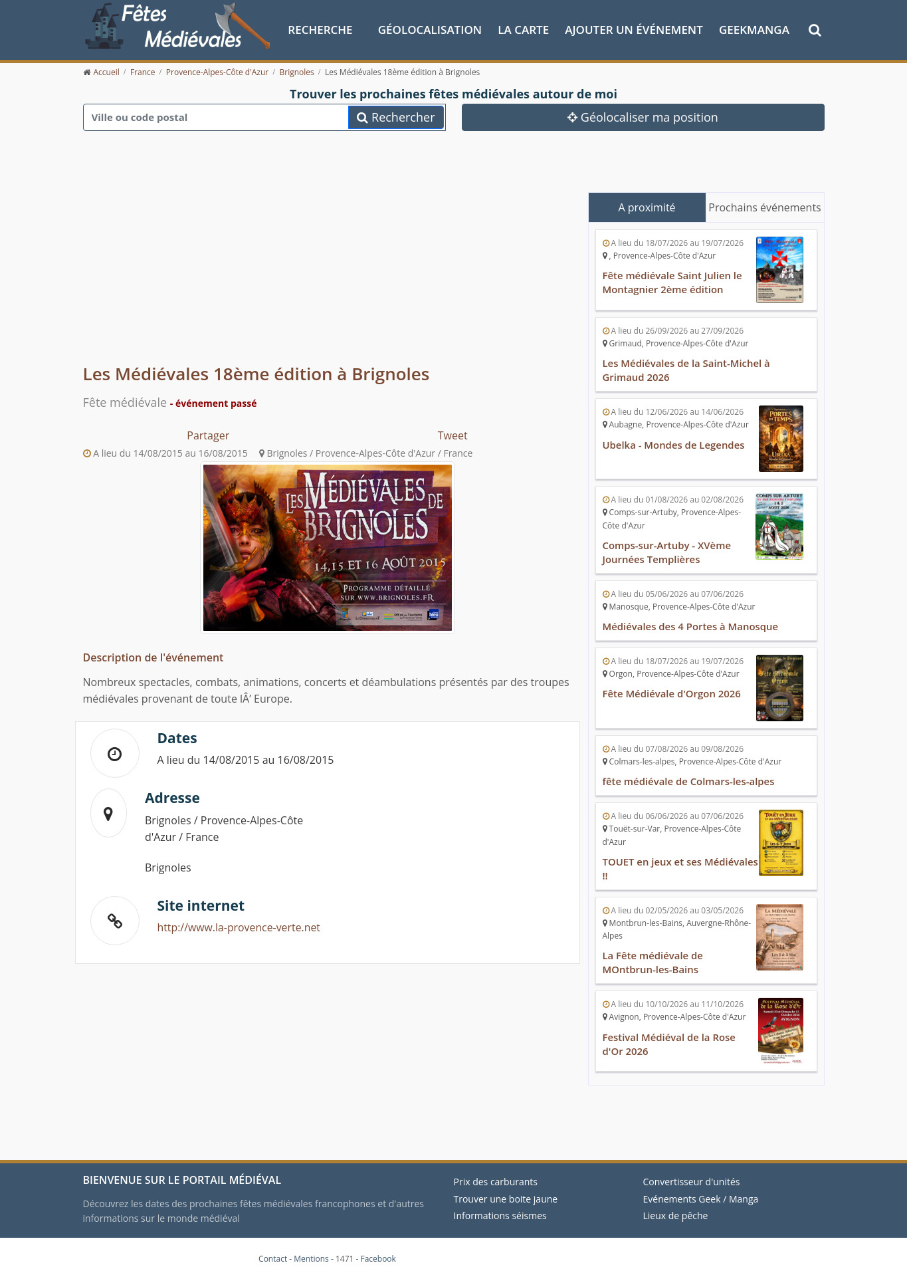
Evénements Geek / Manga (701, 1192)
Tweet (453, 434)
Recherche (320, 29)
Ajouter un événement (634, 29)
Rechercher (396, 116)
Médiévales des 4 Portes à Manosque (691, 623)
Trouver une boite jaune (506, 1192)
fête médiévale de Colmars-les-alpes (689, 777)
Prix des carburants (496, 1175)
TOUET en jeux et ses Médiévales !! (652, 864)
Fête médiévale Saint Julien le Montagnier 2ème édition (673, 282)
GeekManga (754, 29)
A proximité (646, 206)
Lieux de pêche (675, 1209)
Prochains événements (764, 206)
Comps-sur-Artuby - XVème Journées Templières (667, 549)
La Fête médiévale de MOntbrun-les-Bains (653, 957)
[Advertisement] (327, 259)
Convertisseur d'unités (691, 1175)
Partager (208, 434)
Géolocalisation (430, 29)
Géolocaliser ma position (642, 116)
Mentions (311, 1252)
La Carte (523, 29)
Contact (272, 1252)
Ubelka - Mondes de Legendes (674, 442)
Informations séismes (500, 1209)
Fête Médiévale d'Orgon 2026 (672, 690)
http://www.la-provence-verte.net (239, 927)
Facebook (377, 1252)
